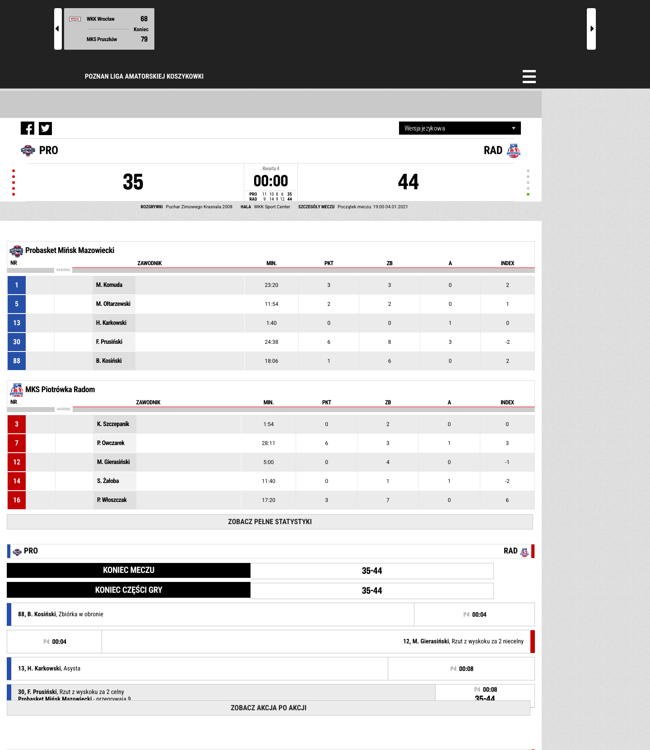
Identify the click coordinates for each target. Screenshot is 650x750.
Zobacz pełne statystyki (269, 521)
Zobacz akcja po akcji (268, 707)
